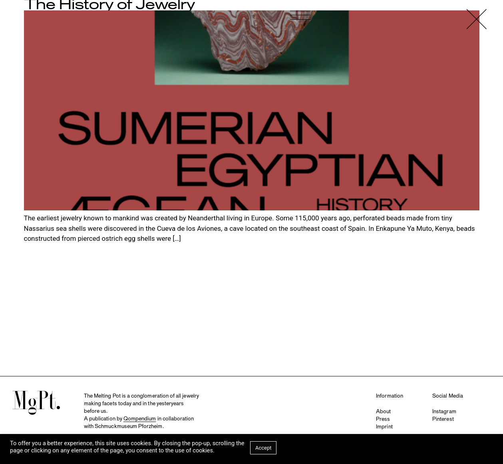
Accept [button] (263, 448)
